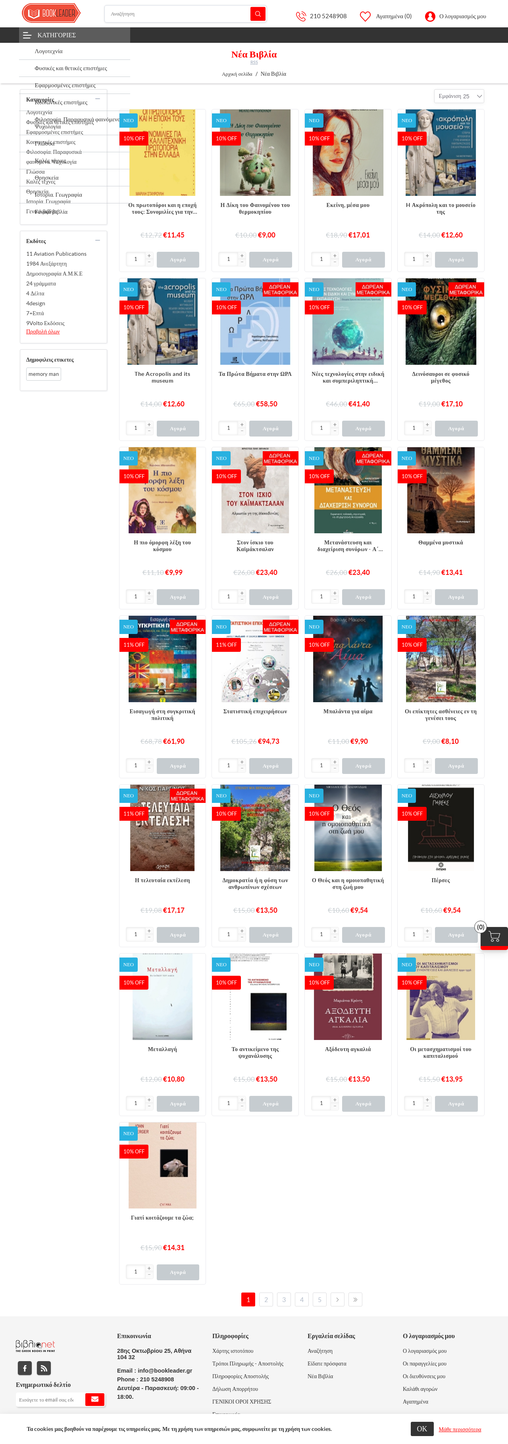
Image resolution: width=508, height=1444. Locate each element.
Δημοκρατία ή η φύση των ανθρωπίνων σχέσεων (255, 883)
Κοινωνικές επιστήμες (50, 142)
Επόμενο (337, 1299)
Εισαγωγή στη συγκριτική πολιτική (163, 714)
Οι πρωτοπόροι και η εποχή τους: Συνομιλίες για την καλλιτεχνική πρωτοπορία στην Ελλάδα (162, 208)
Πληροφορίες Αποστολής (240, 1376)
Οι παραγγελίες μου (424, 1363)
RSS (254, 62)
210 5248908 (328, 16)
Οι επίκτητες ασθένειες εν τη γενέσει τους (441, 714)
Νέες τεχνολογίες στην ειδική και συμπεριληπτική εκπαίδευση (348, 377)
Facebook (25, 1368)
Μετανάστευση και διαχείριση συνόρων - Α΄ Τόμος (348, 546)
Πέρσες (440, 880)
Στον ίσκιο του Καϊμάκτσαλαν (255, 545)
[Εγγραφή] (60, 1399)
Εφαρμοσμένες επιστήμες (54, 132)
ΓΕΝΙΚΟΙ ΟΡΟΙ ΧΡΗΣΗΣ (241, 1401)
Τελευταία (355, 1299)
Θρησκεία (37, 191)
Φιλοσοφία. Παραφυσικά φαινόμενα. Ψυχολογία (54, 157)
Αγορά (178, 259)
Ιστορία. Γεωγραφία (48, 201)
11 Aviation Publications (56, 254)
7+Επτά (35, 313)
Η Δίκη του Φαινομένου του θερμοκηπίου (255, 208)
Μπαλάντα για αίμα (348, 711)
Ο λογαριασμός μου (462, 16)
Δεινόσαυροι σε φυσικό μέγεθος (441, 377)
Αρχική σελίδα (237, 74)
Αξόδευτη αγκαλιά (348, 1049)
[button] (149, 256)
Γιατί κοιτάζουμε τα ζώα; (162, 1217)
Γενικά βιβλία (41, 211)
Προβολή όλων (43, 331)
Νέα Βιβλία (320, 1376)
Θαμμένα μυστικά (440, 542)
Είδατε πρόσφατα (327, 1363)
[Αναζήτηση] (185, 14)
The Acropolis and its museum (162, 377)
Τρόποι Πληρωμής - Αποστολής (247, 1363)
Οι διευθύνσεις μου (424, 1376)
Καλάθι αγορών (420, 1389)
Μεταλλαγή (162, 1049)
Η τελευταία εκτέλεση (162, 880)
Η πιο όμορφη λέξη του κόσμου (162, 545)
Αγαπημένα (415, 1401)
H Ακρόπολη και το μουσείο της (441, 208)
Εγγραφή (94, 1399)
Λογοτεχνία (39, 112)
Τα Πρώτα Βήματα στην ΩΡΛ (255, 374)
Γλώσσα (35, 172)
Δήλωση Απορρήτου (235, 1389)
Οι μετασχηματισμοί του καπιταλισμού (440, 1052)
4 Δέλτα (35, 293)
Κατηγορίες (57, 34)
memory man (44, 374)
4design (35, 303)
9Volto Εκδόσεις (45, 323)
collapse (97, 99)
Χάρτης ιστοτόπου (233, 1351)
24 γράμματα (41, 283)
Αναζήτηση (258, 14)
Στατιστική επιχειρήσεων (255, 711)
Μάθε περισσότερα (460, 1429)
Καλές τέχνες (41, 181)
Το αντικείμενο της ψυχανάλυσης (255, 1052)
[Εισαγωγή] (136, 259)
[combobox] (466, 96)
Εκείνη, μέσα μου (347, 205)
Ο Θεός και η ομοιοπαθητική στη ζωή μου (348, 883)
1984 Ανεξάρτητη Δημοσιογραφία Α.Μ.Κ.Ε (54, 268)
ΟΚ (422, 1429)
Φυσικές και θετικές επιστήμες (60, 122)
